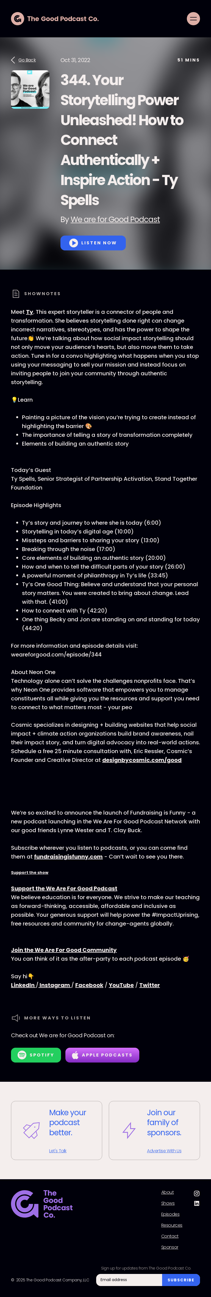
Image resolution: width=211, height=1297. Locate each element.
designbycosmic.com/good (142, 760)
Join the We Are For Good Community (64, 950)
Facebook (89, 985)
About (167, 1192)
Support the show (29, 872)
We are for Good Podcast (115, 219)
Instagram (54, 985)
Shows (168, 1203)
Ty (29, 312)
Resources (171, 1225)
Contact (170, 1236)
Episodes (170, 1214)
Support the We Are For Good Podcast (64, 888)
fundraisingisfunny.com (68, 856)
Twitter (149, 985)
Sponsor (169, 1247)
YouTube (121, 985)
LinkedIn (23, 985)
